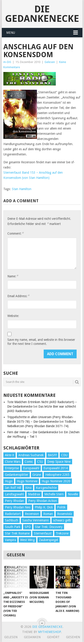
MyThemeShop (49, 632)
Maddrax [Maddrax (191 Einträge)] (34, 494)
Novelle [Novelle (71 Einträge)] (73, 494)
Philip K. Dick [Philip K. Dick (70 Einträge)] (44, 507)
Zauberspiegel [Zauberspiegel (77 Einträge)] (48, 540)
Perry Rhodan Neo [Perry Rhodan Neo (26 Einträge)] (17, 507)
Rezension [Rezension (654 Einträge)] (32, 514)
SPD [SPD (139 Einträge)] (28, 527)
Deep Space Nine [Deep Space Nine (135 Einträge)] (59, 461)
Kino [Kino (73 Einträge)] (28, 487)
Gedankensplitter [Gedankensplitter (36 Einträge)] (16, 474)
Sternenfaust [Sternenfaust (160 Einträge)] (43, 533)
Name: (12, 276)
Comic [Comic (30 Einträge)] (29, 461)
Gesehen (73, 637)
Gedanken (32, 637)
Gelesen (50, 62)
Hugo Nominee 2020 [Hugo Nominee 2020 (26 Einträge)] (56, 481)
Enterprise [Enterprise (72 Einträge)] (12, 468)
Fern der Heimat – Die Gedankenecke (32, 432)
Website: (13, 316)
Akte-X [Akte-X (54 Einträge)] (9, 455)
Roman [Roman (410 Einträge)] (48, 514)
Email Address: (18, 296)
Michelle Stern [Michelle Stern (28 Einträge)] (54, 494)
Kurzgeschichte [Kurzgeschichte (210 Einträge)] (46, 487)
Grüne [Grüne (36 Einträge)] (36, 474)
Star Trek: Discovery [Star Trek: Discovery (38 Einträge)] (48, 527)
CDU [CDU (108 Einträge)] (64, 455)
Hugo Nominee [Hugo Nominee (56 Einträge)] (27, 481)
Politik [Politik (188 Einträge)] (61, 507)
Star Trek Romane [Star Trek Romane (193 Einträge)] (17, 533)
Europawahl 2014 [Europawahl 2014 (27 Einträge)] (55, 468)
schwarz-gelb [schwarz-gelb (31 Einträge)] (62, 520)
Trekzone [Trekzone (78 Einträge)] (62, 533)
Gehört (53, 637)
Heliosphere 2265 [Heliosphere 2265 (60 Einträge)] (57, 474)
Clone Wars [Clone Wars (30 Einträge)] (12, 461)
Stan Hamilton (21, 189)
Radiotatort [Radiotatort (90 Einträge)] (13, 514)
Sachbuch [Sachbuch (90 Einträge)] (11, 520)
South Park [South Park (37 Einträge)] (12, 527)
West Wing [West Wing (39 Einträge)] (27, 540)
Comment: (15, 233)
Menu (10, 32)
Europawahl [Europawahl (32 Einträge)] (31, 468)
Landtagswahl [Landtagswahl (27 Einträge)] (14, 494)
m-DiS (7, 62)
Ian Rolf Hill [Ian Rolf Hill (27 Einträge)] (13, 487)
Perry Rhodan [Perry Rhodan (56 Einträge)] (14, 501)
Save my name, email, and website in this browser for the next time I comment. (41, 342)
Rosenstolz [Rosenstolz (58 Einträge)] (64, 514)
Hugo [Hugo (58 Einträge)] (9, 481)
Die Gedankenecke (42, 14)
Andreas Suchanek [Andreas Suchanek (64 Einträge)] (31, 455)
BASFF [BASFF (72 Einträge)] (52, 455)
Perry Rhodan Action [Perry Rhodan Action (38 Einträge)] (42, 501)
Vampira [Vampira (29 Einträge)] (10, 540)
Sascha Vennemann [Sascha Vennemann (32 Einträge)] (35, 520)
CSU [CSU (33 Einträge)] (40, 461)
